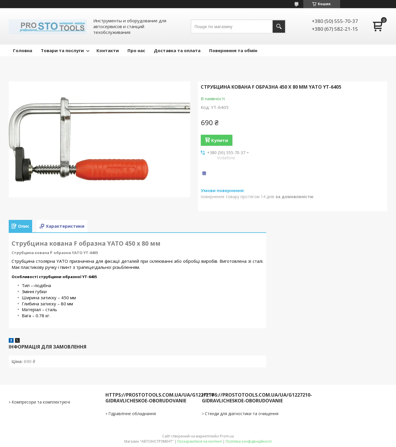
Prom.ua (227, 436)
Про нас (136, 50)
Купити (219, 140)
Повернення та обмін (233, 50)
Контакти (107, 50)
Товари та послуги (62, 50)
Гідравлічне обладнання (132, 413)
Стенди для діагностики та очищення (241, 413)
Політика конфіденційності (249, 441)
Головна (22, 50)
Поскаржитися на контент (199, 441)
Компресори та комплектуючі (41, 402)
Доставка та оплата (177, 50)
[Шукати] (279, 26)
